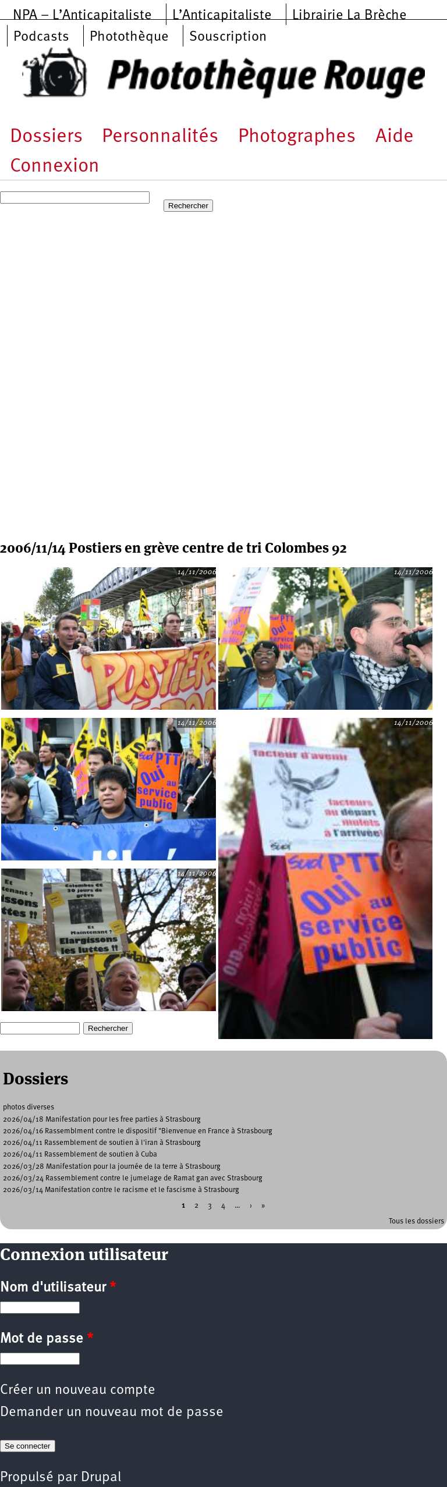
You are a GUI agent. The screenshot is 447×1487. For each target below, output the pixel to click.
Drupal (101, 1478)
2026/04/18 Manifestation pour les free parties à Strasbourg (102, 1119)
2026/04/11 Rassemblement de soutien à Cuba (80, 1154)
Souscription (228, 37)
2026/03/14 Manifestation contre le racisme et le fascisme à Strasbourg (121, 1190)
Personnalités (160, 137)
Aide (394, 137)
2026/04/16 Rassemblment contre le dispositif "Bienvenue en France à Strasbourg (137, 1131)
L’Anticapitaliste (222, 16)
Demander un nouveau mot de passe (112, 1413)
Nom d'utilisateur (58, 1288)
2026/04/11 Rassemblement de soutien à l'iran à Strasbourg (102, 1143)
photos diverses (28, 1107)
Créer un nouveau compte (77, 1390)
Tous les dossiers (416, 1221)
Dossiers (46, 137)
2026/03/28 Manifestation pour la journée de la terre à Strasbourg (112, 1167)
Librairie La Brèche (349, 16)
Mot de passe (46, 1339)
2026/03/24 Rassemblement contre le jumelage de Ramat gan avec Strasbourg (132, 1178)
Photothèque (129, 37)
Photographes (297, 137)
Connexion (55, 166)
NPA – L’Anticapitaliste (82, 16)
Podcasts (41, 37)
